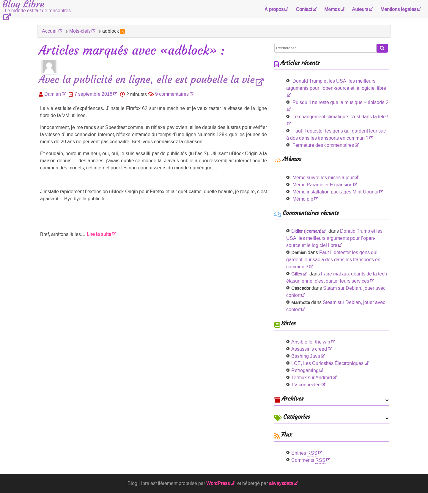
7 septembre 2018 (93, 94)
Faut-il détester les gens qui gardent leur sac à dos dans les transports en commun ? (333, 259)
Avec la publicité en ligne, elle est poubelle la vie (147, 80)
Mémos (332, 9)
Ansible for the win (310, 342)
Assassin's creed (309, 349)
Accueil (50, 31)
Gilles (296, 274)
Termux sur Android (311, 377)
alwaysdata (281, 483)
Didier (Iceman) (306, 231)
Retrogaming (305, 370)
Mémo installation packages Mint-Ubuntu (335, 192)
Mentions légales (398, 9)
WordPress (218, 483)
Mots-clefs (80, 31)
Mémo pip (302, 199)
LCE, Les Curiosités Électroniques (327, 363)
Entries (304, 453)
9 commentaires (172, 94)
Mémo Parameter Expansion (322, 185)
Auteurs (360, 9)
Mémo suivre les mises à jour (323, 177)
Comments (308, 460)
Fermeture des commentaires (323, 145)
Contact (304, 9)
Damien (52, 94)
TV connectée (306, 385)
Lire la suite (99, 234)
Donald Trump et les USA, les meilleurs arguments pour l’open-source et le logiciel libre (336, 84)
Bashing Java (305, 356)
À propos (274, 9)
